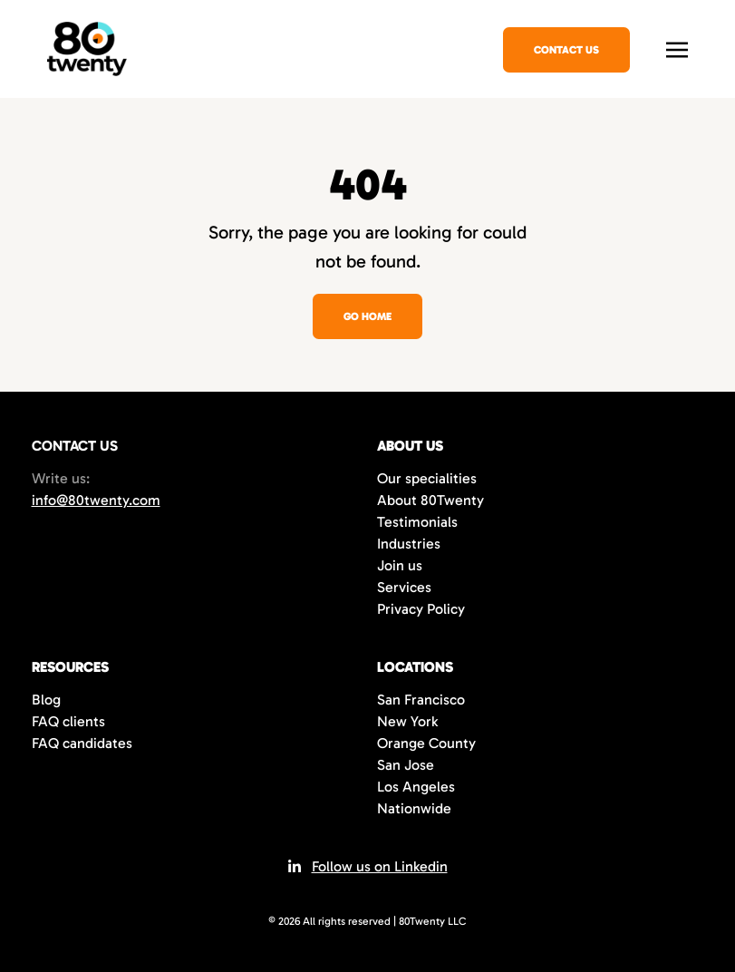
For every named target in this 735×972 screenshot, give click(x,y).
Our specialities (427, 478)
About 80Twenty (430, 500)
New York (407, 721)
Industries (408, 543)
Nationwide (414, 808)
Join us (399, 565)
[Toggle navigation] (677, 47)
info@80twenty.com (96, 500)
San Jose (405, 764)
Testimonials (417, 521)
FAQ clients (68, 721)
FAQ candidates (82, 743)
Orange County (426, 743)
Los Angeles (416, 786)
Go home (367, 316)
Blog (46, 699)
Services (404, 587)
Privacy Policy (421, 608)
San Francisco (421, 699)
